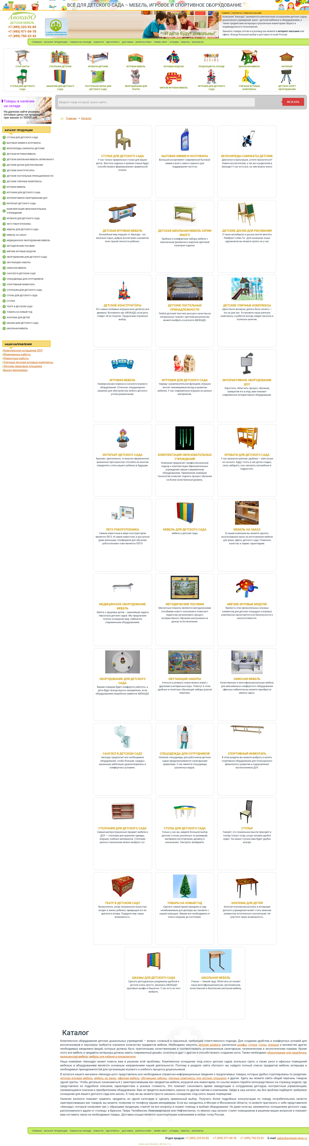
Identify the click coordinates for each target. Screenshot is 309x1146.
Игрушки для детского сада (23, 192)
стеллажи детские (60, 66)
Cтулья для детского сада (22, 137)
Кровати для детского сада (23, 218)
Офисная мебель (16, 268)
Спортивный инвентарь (21, 284)
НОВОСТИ (99, 42)
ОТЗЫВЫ (174, 42)
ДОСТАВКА (127, 42)
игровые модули (174, 66)
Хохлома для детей (18, 317)
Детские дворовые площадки (23, 366)
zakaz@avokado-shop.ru (292, 1138)
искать (293, 101)
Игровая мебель (16, 187)
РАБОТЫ (185, 42)
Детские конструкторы (20, 170)
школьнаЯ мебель (249, 66)
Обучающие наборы (19, 262)
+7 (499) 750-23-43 (22, 36)
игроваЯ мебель (136, 66)
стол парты (22, 66)
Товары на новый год (19, 312)
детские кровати (210, 1044)
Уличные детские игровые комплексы (28, 362)
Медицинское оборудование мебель (28, 240)
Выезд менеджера (15, 370)
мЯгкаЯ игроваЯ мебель (174, 87)
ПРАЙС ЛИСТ (160, 42)
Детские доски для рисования (25, 165)
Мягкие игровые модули (21, 251)
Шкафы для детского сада (22, 323)
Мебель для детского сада (22, 229)
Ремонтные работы (16, 358)
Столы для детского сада (22, 295)
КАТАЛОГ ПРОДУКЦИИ (55, 42)
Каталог (86, 118)
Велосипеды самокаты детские (26, 148)
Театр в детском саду (20, 306)
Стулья (11, 301)
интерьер (287, 66)
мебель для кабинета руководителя (112, 1056)
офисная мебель (129, 1078)
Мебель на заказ (16, 235)
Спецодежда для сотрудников (25, 279)
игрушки (273, 1044)
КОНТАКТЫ (198, 42)
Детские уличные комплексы (24, 181)
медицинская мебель (74, 1056)
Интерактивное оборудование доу (27, 198)
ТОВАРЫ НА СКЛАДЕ (80, 42)
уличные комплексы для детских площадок (197, 1078)
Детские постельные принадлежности (30, 176)
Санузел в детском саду (21, 273)
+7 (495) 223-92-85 (22, 27)
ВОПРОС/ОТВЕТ (144, 42)
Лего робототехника (19, 224)
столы (263, 1044)
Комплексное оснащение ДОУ (23, 350)
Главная (71, 118)
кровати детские (98, 66)
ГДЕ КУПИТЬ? (113, 42)
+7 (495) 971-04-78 (22, 31)
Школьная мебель (17, 328)
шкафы (242, 1044)
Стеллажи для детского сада (24, 290)
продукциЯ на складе (211, 66)
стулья (252, 1044)
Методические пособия (21, 246)
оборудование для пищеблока (286, 1052)
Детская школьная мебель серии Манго (30, 159)
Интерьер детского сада (21, 203)
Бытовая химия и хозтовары (24, 143)
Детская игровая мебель (21, 154)
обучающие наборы (154, 1078)
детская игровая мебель (76, 1078)
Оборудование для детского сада (27, 257)
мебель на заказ (105, 1078)
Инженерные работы (17, 354)
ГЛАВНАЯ (37, 42)
